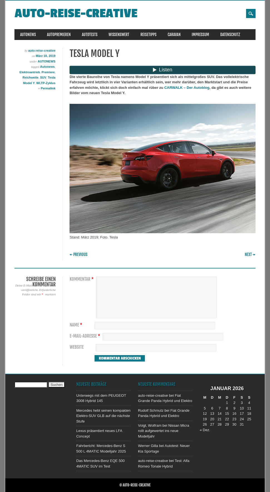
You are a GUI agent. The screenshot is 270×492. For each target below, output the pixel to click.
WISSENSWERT (119, 34)
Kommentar (82, 279)
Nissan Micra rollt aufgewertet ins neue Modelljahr (163, 430)
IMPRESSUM (200, 34)
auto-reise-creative (75, 13)
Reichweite (30, 77)
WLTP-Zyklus (46, 83)
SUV (43, 77)
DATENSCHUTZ (230, 34)
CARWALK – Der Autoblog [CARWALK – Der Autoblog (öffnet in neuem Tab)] (187, 88)
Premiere (48, 72)
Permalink (48, 88)
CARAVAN (174, 34)
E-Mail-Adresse (85, 336)
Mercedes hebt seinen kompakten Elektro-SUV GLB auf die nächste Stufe (103, 415)
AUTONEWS (28, 34)
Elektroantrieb (29, 72)
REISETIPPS (148, 34)
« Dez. (205, 430)
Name (76, 325)
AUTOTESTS (89, 34)
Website (76, 347)
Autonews (47, 66)
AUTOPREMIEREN (59, 34)
